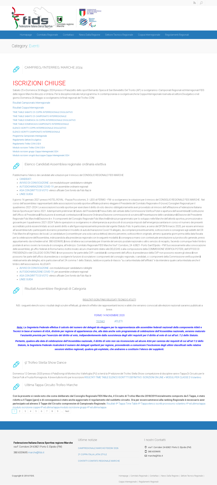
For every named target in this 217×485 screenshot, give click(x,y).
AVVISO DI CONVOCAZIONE (34, 182)
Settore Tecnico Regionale (119, 34)
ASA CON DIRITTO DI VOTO (33, 190)
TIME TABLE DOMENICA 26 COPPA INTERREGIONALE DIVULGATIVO (44, 120)
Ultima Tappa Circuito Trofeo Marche (51, 385)
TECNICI (100, 321)
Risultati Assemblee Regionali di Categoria (55, 288)
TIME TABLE (102, 377)
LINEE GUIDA (26, 194)
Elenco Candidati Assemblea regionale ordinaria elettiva (65, 164)
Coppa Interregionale (149, 34)
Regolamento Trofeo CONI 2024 (27, 144)
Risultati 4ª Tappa (116, 403)
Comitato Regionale (47, 34)
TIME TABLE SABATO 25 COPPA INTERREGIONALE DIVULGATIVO (43, 112)
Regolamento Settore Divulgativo (27, 140)
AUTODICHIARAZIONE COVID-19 (36, 186)
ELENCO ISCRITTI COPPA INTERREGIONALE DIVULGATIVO (39, 128)
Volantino (196, 377)
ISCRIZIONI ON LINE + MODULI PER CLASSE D (166, 377)
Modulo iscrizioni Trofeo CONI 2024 (29, 147)
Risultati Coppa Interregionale (28, 107)
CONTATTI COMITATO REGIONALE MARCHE (99, 461)
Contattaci (68, 34)
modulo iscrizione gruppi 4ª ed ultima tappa (83, 407)
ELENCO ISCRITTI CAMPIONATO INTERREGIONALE (36, 132)
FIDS (31, 476)
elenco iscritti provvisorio (161, 403)
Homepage (26, 34)
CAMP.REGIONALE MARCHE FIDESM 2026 (98, 448)
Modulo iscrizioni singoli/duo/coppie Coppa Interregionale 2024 (41, 155)
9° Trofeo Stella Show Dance (45, 362)
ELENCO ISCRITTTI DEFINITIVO (125, 377)
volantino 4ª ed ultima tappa (190, 403)
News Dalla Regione (89, 34)
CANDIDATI (25, 179)
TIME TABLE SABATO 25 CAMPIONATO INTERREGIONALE (39, 116)
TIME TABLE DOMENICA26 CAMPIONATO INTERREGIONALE (41, 124)
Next (67, 411)
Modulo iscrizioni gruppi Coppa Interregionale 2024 (35, 151)
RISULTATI (89, 377)
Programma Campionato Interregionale (30, 136)
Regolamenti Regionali (177, 34)
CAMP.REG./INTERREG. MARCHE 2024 (53, 67)
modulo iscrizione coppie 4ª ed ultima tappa (36, 407)
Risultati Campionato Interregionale (31, 102)
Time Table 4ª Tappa (137, 403)
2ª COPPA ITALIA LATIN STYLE (92, 454)
